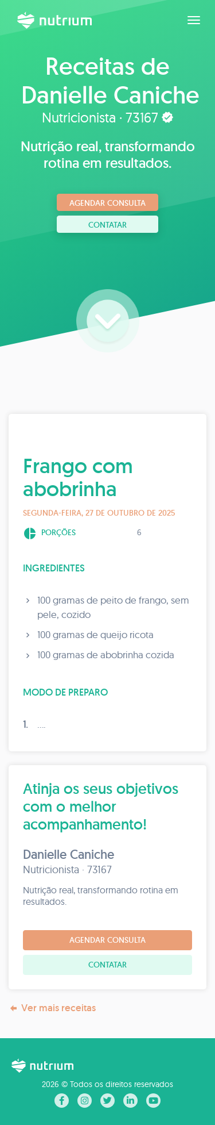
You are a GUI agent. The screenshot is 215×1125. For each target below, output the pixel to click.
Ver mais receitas (52, 1008)
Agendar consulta (107, 203)
